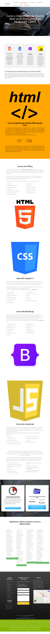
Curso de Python (32, 2)
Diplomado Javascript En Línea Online (15, 464)
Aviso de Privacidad (25, 617)
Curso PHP (21, 5)
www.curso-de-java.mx (28, 629)
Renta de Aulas (27, 5)
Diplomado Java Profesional (13, 472)
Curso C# (15, 5)
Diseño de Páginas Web (21, 615)
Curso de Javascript (24, 2)
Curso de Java (16, 2)
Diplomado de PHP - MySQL (32, 465)
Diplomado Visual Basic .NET (9, 590)
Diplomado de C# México (12, 462)
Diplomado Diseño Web (12, 471)
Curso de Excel (39, 2)
